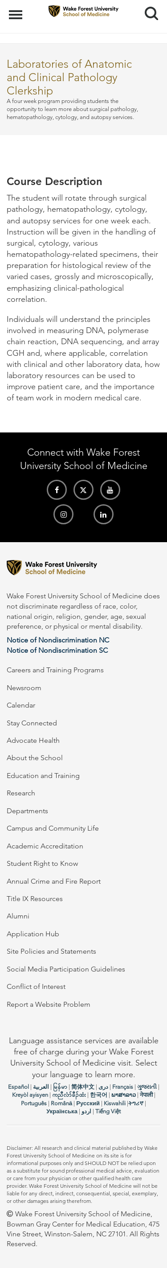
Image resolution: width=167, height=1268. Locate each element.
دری (103, 1086)
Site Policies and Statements (51, 951)
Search (148, 10)
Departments (27, 811)
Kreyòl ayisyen (30, 1094)
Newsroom (24, 687)
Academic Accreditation (45, 846)
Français (122, 1086)
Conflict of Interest (36, 986)
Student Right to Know (42, 863)
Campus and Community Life (53, 828)
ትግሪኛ (135, 1103)
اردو (86, 1111)
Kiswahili (115, 1103)
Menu (17, 10)
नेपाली (146, 1094)
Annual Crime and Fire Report (54, 881)
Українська (61, 1111)
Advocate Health (33, 740)
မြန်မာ (60, 1086)
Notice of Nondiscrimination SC (57, 650)
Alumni (18, 916)
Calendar (21, 705)
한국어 (98, 1094)
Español (18, 1086)
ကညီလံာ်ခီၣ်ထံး (69, 1094)
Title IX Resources (35, 898)
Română (61, 1103)
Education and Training (43, 775)
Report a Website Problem (48, 1004)
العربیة (41, 1086)
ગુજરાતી (147, 1086)
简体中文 (82, 1086)
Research (21, 793)
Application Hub (33, 934)
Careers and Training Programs (55, 670)
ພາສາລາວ (123, 1094)
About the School (35, 757)
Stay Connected (32, 723)
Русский (88, 1103)
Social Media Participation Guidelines (66, 969)
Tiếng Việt (108, 1111)
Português (34, 1103)
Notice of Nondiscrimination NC (58, 640)
